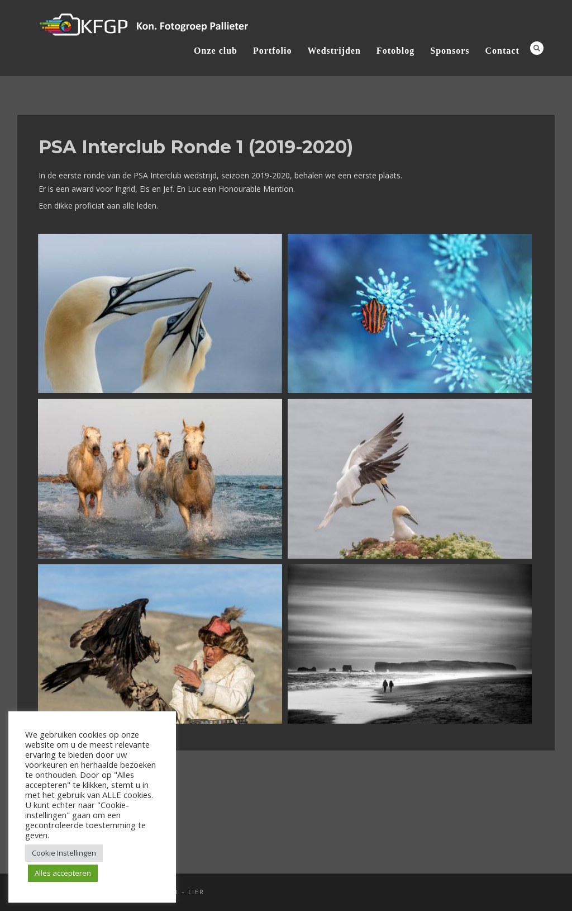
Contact (502, 50)
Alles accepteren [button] (63, 873)
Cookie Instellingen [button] (64, 853)
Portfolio (272, 50)
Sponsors (449, 50)
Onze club (215, 50)
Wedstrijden (333, 50)
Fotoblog (395, 50)
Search (537, 48)
